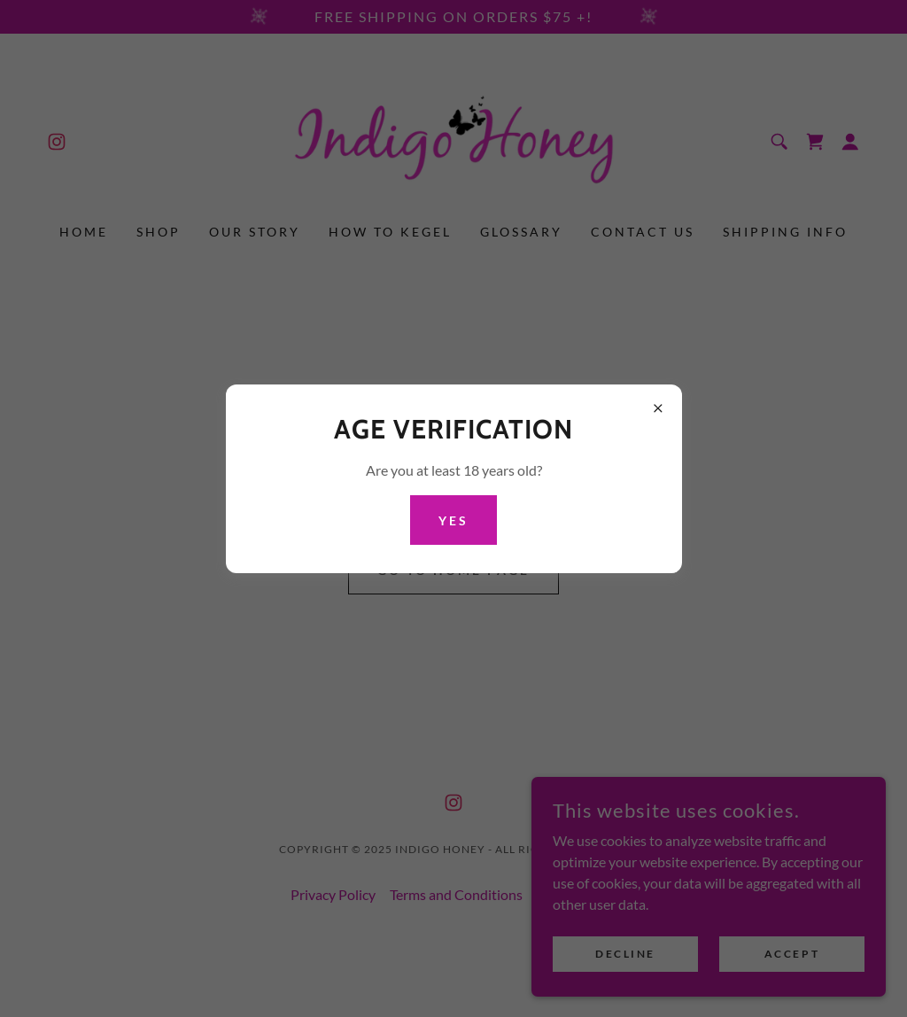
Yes (453, 520)
